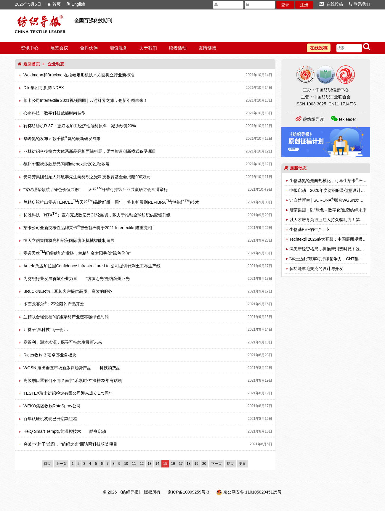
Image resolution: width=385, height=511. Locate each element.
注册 (304, 4)
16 (173, 464)
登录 (285, 4)
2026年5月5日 (28, 4)
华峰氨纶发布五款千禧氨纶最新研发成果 (62, 138)
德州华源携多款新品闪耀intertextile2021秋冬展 (66, 164)
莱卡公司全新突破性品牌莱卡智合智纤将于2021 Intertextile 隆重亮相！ (89, 227)
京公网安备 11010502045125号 (252, 492)
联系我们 (359, 4)
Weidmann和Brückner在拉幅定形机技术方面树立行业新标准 (78, 75)
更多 (242, 464)
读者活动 (178, 47)
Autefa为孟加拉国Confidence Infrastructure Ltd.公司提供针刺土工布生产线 (92, 265)
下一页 (216, 464)
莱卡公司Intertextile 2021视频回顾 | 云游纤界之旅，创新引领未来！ (85, 100)
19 (196, 464)
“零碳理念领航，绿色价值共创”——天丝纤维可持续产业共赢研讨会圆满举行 (95, 189)
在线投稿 (331, 4)
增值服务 (118, 47)
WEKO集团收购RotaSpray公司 (52, 406)
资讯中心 (29, 47)
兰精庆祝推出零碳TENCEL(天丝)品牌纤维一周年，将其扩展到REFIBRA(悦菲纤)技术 (111, 202)
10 (126, 464)
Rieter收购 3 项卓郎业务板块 (49, 355)
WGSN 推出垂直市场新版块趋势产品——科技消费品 (71, 367)
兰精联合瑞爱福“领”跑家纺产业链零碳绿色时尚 (66, 316)
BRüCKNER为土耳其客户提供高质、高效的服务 (67, 291)
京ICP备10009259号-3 (188, 492)
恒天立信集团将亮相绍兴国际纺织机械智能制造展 (69, 240)
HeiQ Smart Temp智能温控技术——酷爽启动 (64, 431)
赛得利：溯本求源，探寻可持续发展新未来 (62, 342)
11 (134, 464)
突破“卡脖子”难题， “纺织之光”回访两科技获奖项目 (70, 444)
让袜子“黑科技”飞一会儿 (45, 329)
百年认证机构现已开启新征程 (50, 418)
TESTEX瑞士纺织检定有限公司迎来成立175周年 (68, 393)
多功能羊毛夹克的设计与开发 (316, 268)
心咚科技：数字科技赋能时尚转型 (54, 113)
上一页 (61, 464)
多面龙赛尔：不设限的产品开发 (53, 304)
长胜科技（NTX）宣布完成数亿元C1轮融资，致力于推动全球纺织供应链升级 (97, 215)
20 (204, 464)
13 (149, 464)
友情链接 (207, 47)
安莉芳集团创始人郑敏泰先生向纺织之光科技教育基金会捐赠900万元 (86, 176)
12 (142, 464)
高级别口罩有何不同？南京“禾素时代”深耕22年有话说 (72, 380)
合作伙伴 (89, 47)
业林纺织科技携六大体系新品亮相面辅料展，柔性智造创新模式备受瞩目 (89, 151)
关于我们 (148, 47)
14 (157, 464)
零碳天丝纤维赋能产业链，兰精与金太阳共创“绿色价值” (77, 253)
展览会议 (59, 47)
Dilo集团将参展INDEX (43, 87)
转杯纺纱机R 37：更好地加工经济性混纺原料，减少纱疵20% (79, 125)
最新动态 (295, 168)
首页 (54, 4)
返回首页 (29, 64)
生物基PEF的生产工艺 (310, 229)
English (76, 4)
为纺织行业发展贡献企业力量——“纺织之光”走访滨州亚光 (76, 278)
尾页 (230, 464)
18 (188, 464)
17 (181, 464)
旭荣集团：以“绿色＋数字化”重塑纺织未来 (328, 210)
